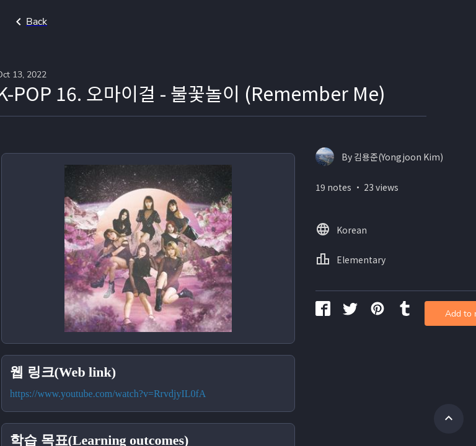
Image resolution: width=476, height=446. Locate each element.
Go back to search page (119, 21)
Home (390, 21)
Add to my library (419, 201)
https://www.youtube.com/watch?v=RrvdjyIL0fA (157, 373)
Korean (438, 21)
